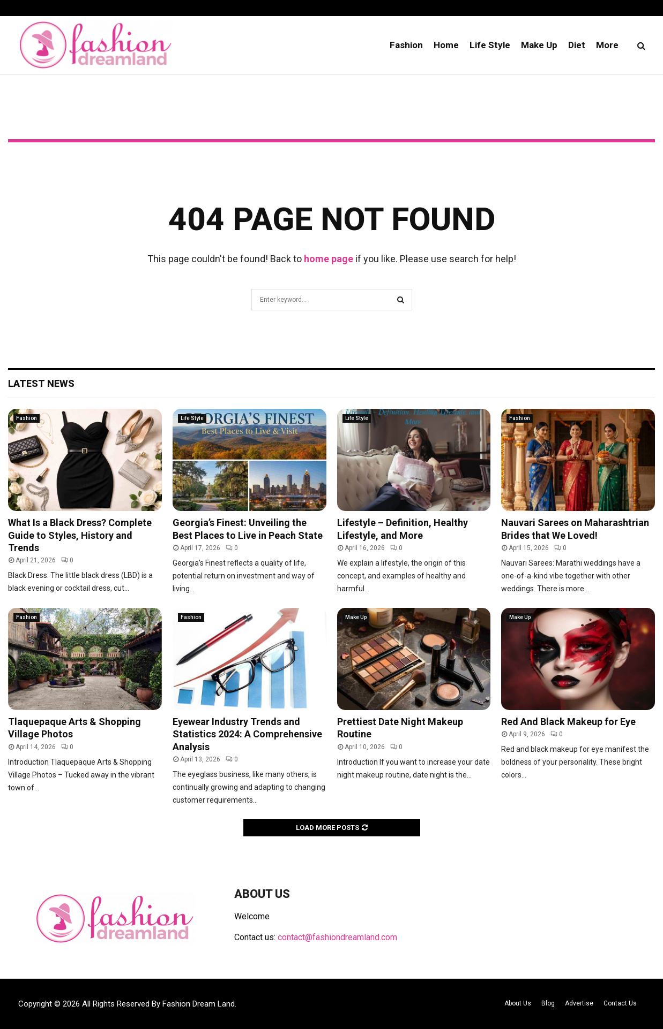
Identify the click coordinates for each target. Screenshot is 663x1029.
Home (446, 45)
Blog (548, 1003)
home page (328, 258)
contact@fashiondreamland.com (337, 937)
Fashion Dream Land (198, 1004)
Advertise (579, 1003)
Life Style (490, 45)
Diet (576, 45)
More (607, 45)
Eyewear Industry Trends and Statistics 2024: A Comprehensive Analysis (247, 734)
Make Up (539, 45)
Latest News (41, 383)
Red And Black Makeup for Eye (568, 721)
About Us (517, 1003)
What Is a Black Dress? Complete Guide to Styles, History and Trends (80, 535)
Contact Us (620, 1003)
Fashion (406, 45)
